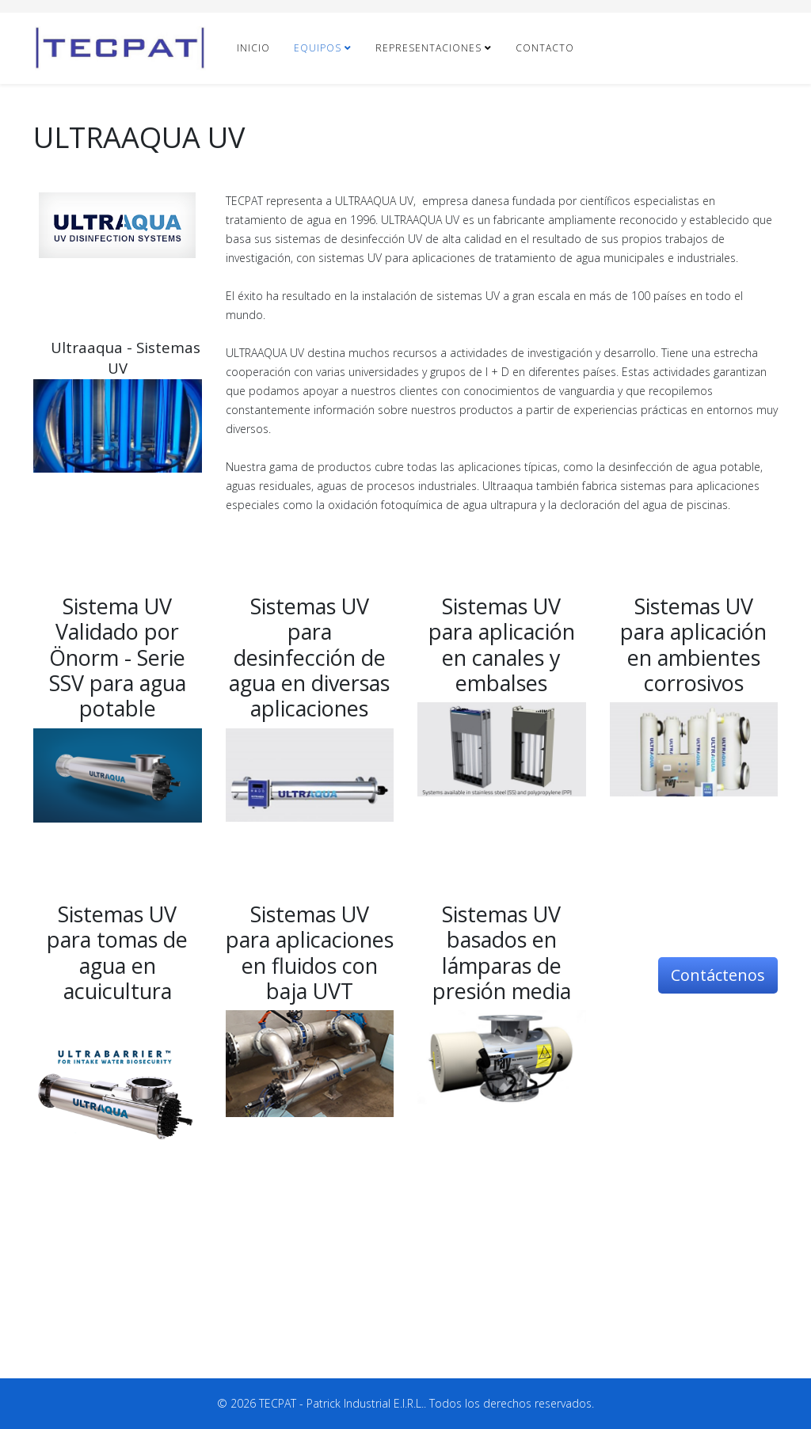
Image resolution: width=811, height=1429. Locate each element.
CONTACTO (545, 48)
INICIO (253, 48)
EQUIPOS (317, 48)
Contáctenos (718, 975)
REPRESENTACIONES (428, 48)
